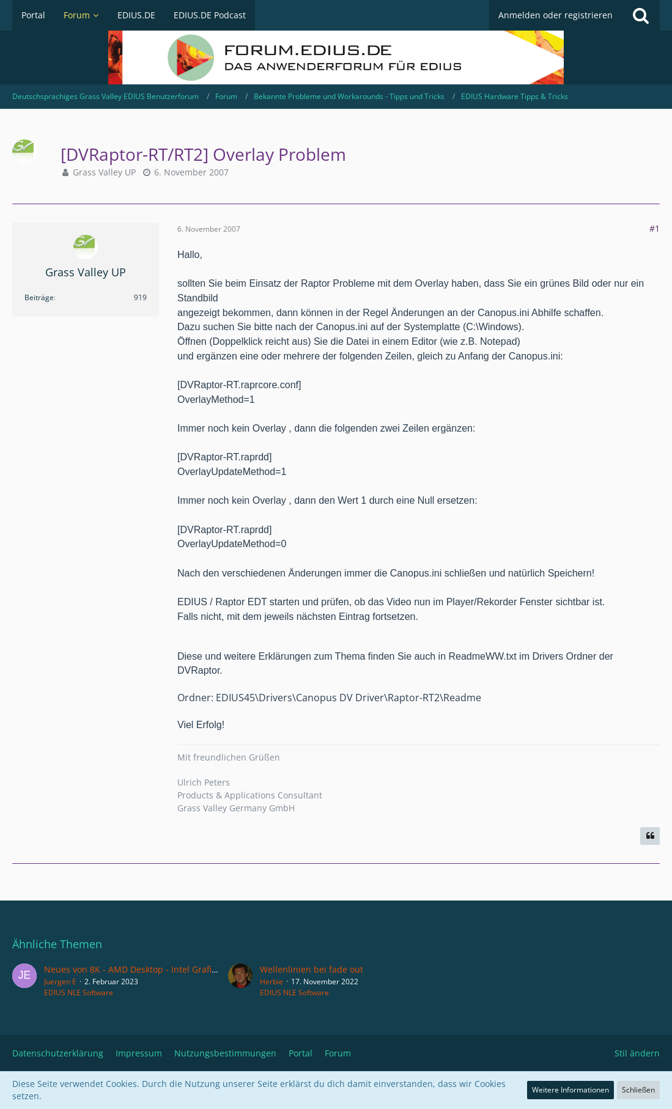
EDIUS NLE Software (78, 992)
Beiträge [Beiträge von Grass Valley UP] (39, 297)
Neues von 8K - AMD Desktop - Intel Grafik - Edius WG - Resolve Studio (187, 969)
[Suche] (641, 15)
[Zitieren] (650, 836)
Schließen (638, 1090)
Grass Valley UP (104, 172)
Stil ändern (637, 1053)
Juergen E (60, 981)
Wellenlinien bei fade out (311, 969)
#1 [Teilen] (654, 228)
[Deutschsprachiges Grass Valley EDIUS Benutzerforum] (336, 57)
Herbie (271, 981)
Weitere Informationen (570, 1090)
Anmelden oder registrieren (555, 15)
